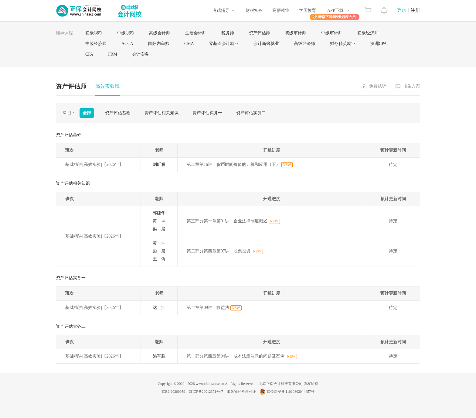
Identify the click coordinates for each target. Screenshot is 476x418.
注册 (415, 10)
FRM (112, 54)
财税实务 (254, 10)
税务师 (227, 33)
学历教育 (307, 10)
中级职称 (125, 33)
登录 (401, 10)
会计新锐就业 (266, 43)
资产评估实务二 (251, 113)
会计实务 (140, 54)
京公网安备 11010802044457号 (287, 391)
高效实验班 (107, 86)
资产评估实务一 (207, 113)
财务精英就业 (342, 43)
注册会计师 (195, 33)
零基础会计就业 (224, 43)
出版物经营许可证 (241, 391)
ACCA (127, 43)
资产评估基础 (118, 113)
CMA (189, 43)
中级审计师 (331, 33)
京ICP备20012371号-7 (206, 391)
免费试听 (377, 86)
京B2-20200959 (173, 391)
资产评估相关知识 (161, 113)
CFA (89, 54)
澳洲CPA (378, 43)
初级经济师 (368, 33)
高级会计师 (159, 33)
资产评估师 (259, 33)
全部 (87, 113)
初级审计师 (295, 33)
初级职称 (93, 33)
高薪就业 (280, 10)
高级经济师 (304, 43)
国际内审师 (158, 43)
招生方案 (411, 86)
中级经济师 (96, 43)
